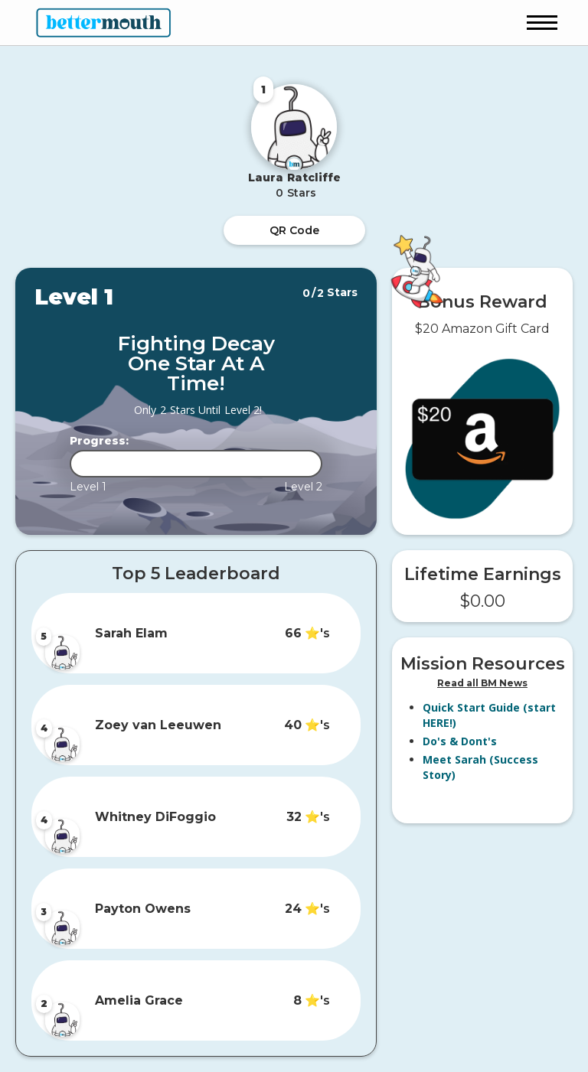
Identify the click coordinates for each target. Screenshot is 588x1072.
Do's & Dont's (460, 741)
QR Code (294, 230)
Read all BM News (482, 683)
